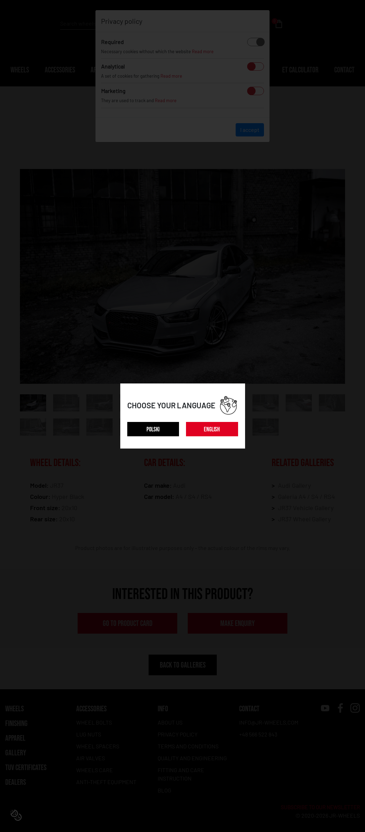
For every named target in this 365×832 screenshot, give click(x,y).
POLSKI (152, 429)
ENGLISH (212, 429)
